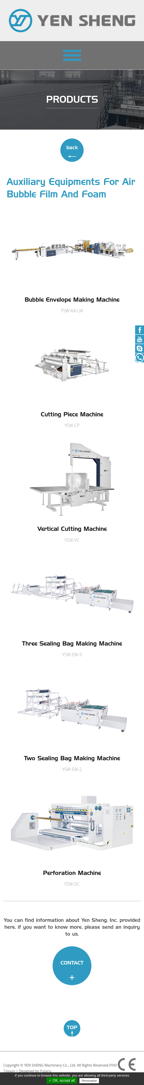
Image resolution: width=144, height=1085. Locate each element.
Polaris (45, 1071)
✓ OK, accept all (62, 1080)
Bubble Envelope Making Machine (72, 299)
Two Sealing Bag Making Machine (72, 758)
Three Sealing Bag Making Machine (72, 643)
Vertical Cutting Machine (72, 528)
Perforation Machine (72, 872)
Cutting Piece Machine (72, 414)
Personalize (89, 1080)
